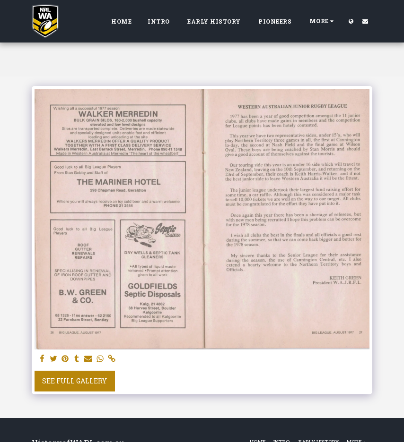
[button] (365, 21)
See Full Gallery (74, 380)
